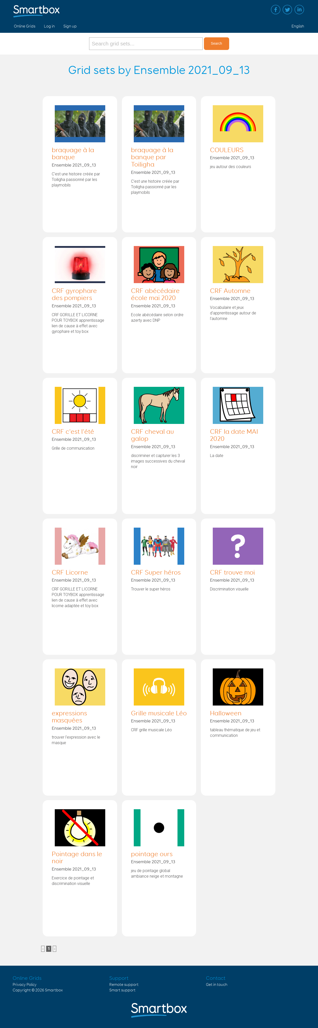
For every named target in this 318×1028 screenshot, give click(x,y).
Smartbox (54, 990)
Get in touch (216, 985)
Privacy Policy (25, 985)
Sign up (70, 26)
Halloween (226, 713)
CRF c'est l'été (73, 432)
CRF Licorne (70, 573)
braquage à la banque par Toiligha (152, 157)
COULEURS (227, 150)
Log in (49, 26)
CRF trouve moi (232, 573)
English (298, 26)
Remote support (124, 985)
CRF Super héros (156, 573)
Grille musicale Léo (159, 713)
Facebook (276, 10)
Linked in (299, 10)
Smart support (122, 990)
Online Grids (24, 26)
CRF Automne (230, 291)
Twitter (287, 10)
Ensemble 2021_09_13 (74, 165)
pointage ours (152, 854)
